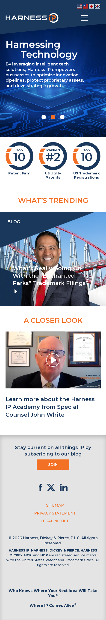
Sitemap (55, 505)
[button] (43, 117)
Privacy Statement (55, 513)
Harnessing (53, 49)
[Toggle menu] (84, 18)
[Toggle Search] (96, 18)
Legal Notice (55, 521)
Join (53, 464)
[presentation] (4, 259)
